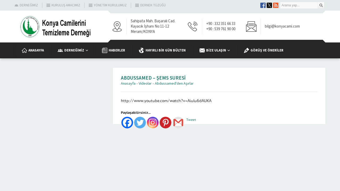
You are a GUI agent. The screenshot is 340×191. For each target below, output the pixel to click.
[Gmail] (178, 122)
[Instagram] (153, 122)
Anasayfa (128, 83)
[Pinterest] (165, 122)
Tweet (191, 120)
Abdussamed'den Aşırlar (174, 83)
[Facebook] (127, 122)
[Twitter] (140, 122)
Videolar (145, 83)
